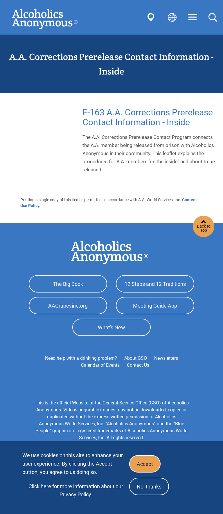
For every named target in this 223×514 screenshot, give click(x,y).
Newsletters (166, 358)
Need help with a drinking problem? (81, 358)
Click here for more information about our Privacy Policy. (75, 490)
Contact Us (138, 365)
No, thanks (149, 487)
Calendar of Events (100, 365)
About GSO (135, 358)
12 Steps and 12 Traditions (155, 284)
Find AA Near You (152, 17)
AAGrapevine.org (68, 306)
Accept (145, 464)
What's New (111, 327)
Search (212, 17)
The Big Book (68, 284)
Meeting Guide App (155, 306)
